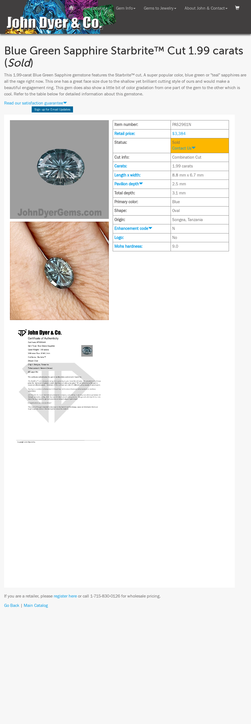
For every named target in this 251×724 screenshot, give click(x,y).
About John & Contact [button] (206, 8)
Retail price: (124, 133)
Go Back (11, 605)
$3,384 (179, 133)
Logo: (119, 237)
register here (65, 596)
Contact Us (184, 148)
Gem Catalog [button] (95, 8)
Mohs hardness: (128, 246)
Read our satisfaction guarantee (35, 103)
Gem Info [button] (126, 8)
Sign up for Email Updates (52, 109)
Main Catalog (36, 605)
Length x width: (127, 175)
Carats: (120, 166)
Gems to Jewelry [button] (160, 8)
